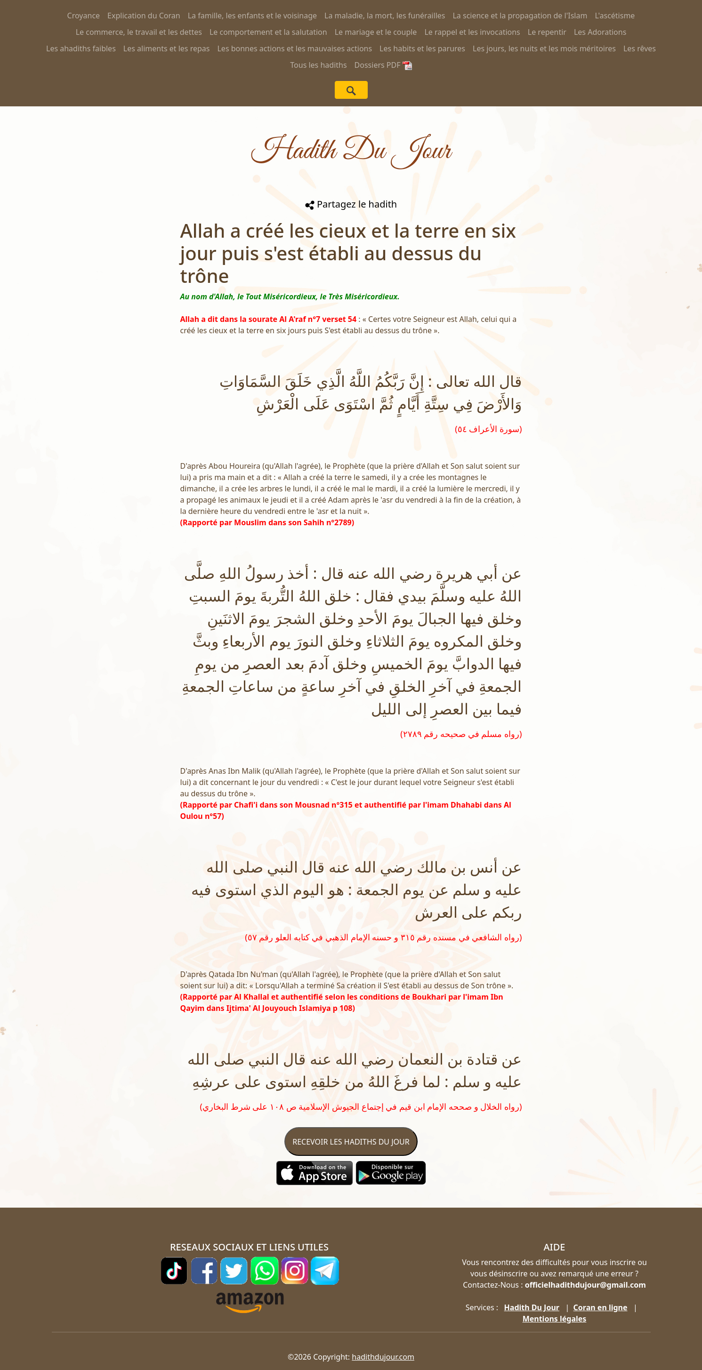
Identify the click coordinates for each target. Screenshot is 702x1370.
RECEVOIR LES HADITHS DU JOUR (350, 1142)
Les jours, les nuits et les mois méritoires (544, 48)
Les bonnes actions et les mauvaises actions (294, 48)
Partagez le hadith (351, 204)
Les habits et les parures (422, 48)
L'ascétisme (615, 15)
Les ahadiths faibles (81, 48)
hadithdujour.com (383, 1357)
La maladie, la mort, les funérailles (384, 15)
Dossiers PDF (383, 65)
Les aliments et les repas (166, 48)
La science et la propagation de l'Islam (519, 15)
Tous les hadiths (318, 65)
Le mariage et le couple (376, 32)
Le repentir (547, 32)
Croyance (83, 15)
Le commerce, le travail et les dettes (139, 32)
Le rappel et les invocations (472, 32)
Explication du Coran (143, 15)
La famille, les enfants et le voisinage (252, 15)
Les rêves (639, 48)
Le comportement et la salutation (268, 32)
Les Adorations (600, 32)
